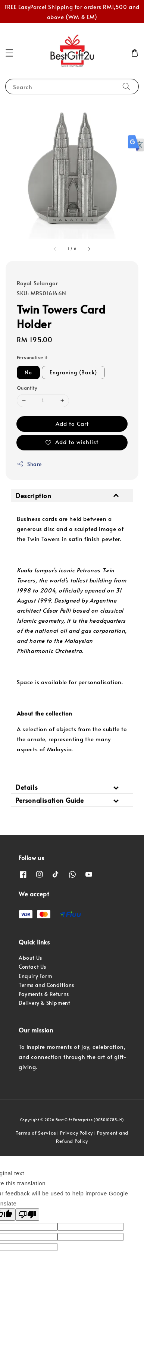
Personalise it (32, 357)
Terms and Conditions (46, 984)
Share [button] (29, 464)
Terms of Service (36, 1132)
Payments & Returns (44, 993)
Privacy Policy (76, 1132)
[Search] (126, 86)
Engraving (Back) (73, 372)
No (28, 372)
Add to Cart (72, 423)
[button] (9, 53)
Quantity (27, 387)
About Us (30, 957)
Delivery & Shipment (44, 1002)
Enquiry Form (35, 975)
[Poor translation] (27, 1214)
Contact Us (32, 966)
